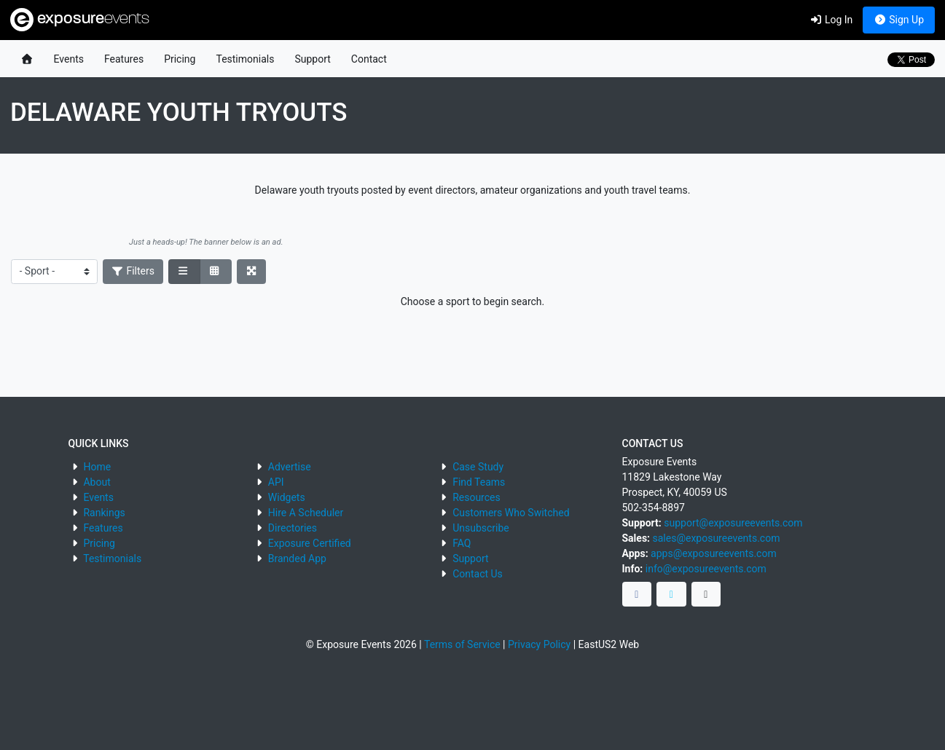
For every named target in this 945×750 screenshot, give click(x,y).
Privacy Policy (539, 644)
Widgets (286, 497)
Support (312, 59)
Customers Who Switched (510, 512)
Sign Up (899, 19)
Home (97, 467)
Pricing (179, 59)
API (276, 482)
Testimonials (245, 59)
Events (69, 59)
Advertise (289, 467)
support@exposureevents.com (733, 523)
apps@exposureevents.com (714, 553)
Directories (292, 528)
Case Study (477, 467)
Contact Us (477, 574)
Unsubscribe (480, 528)
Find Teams (478, 482)
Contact (369, 59)
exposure (79, 19)
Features (124, 59)
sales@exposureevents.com (716, 538)
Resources (476, 497)
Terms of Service (462, 644)
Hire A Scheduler (305, 512)
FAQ (461, 543)
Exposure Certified (309, 543)
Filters (133, 271)
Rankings (104, 512)
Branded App (297, 558)
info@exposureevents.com (706, 569)
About (96, 482)
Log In (830, 19)
